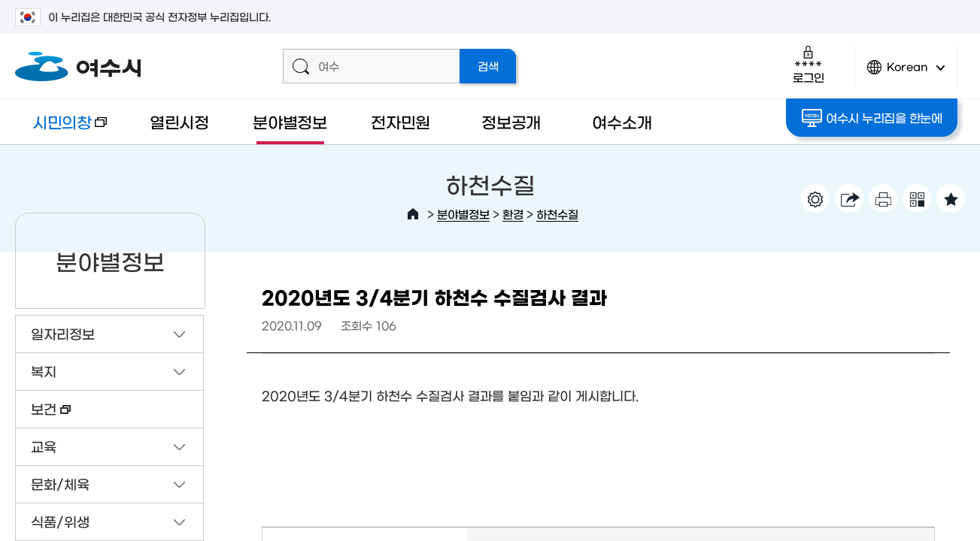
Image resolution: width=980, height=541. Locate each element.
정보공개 (511, 121)
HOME (413, 214)
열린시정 (179, 121)
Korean (906, 73)
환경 (512, 213)
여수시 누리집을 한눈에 (872, 118)
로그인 (808, 64)
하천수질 (557, 213)
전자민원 (400, 121)
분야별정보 (290, 121)
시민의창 (61, 128)
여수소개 (621, 121)
